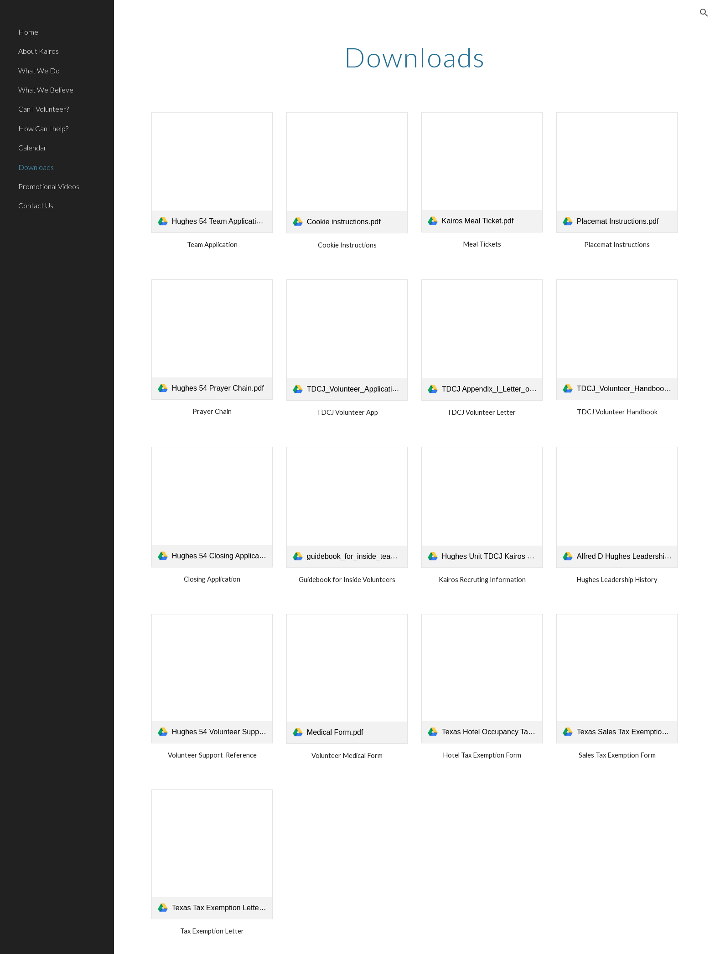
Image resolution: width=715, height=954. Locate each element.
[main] (414, 57)
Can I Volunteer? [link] (43, 108)
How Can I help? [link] (43, 128)
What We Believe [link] (45, 89)
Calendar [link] (32, 147)
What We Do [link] (39, 70)
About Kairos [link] (38, 50)
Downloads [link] (36, 167)
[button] (704, 13)
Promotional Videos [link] (48, 186)
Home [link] (28, 31)
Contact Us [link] (35, 205)
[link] (212, 172)
